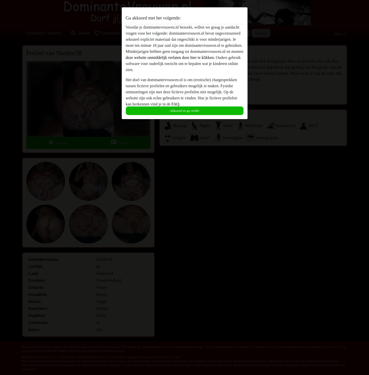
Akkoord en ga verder (184, 111)
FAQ (175, 104)
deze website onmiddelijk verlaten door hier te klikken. (170, 57)
